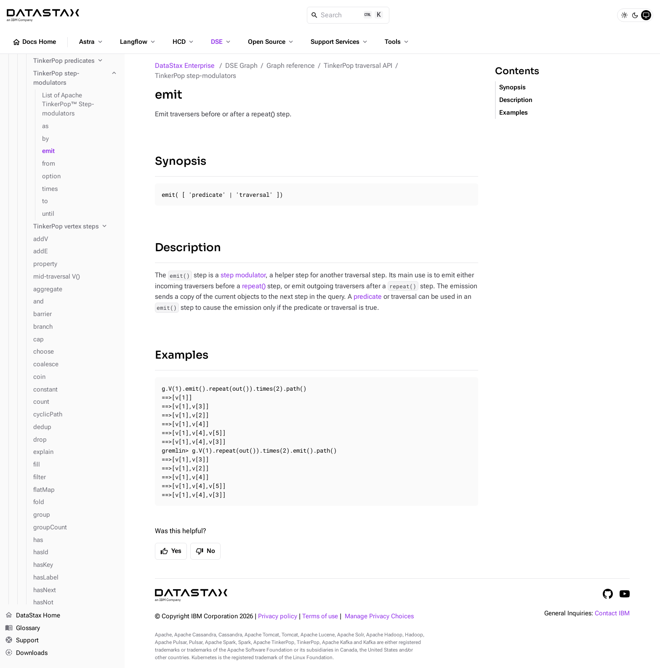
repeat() (254, 286)
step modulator (243, 275)
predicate (368, 296)
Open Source (271, 42)
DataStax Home (32, 615)
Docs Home (34, 42)
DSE (221, 42)
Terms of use (320, 616)
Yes (170, 551)
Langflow (138, 42)
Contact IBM (612, 613)
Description (188, 248)
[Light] (624, 15)
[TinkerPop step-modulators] (75, 78)
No (205, 551)
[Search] (348, 15)
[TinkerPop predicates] (75, 61)
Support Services (340, 42)
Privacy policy (277, 616)
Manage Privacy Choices (379, 616)
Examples (181, 355)
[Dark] (635, 15)
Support (22, 641)
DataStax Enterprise (185, 66)
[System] (646, 15)
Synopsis (180, 161)
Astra (91, 42)
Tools (397, 42)
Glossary (22, 628)
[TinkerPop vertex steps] (75, 226)
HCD (184, 42)
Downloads (26, 653)
